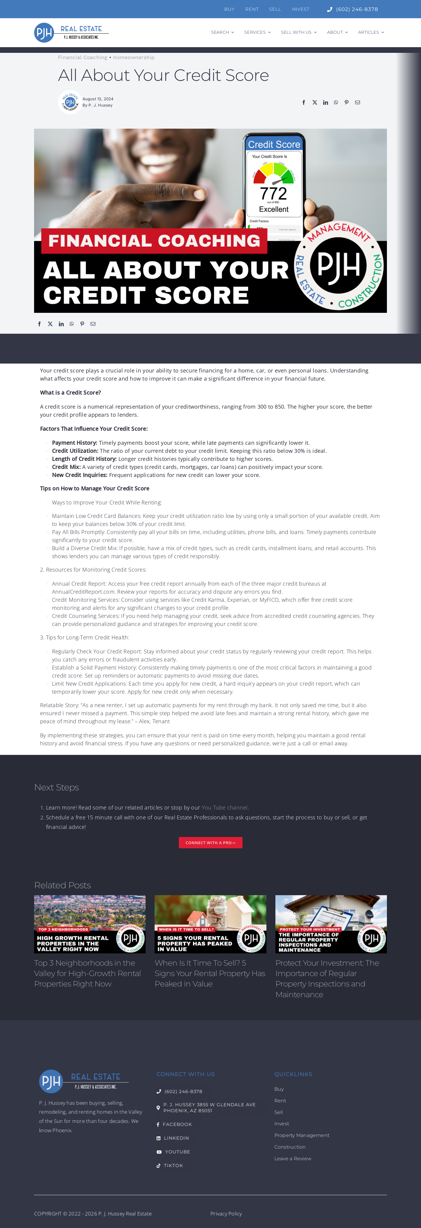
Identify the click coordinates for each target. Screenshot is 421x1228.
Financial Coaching (82, 57)
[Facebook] (303, 102)
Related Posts (62, 885)
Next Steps (56, 787)
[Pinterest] (346, 102)
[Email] (357, 102)
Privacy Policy (226, 1213)
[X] (314, 102)
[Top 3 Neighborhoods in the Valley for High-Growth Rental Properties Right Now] (90, 924)
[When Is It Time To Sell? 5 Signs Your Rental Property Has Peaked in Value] (210, 924)
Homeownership (134, 57)
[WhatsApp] (336, 102)
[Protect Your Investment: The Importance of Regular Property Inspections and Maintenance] (331, 924)
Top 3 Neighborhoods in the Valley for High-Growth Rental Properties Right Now (87, 973)
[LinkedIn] (325, 102)
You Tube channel (225, 807)
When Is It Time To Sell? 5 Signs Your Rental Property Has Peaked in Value (210, 973)
